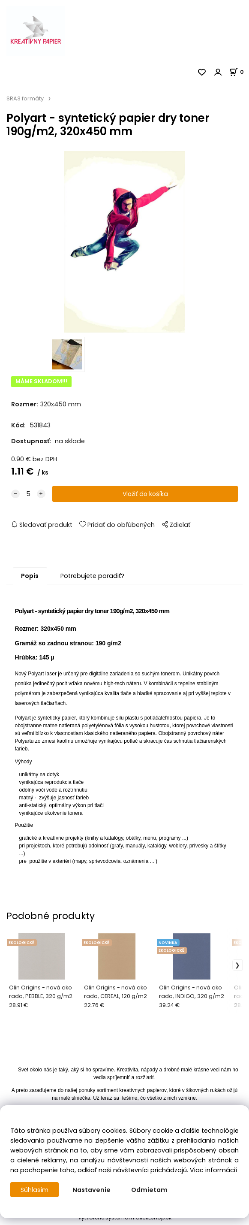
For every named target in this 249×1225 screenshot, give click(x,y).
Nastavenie (92, 1190)
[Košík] (239, 72)
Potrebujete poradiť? (92, 578)
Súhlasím (35, 1190)
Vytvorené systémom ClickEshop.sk (124, 1220)
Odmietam (150, 1190)
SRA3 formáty (25, 98)
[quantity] (28, 496)
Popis (30, 578)
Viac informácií (213, 1170)
